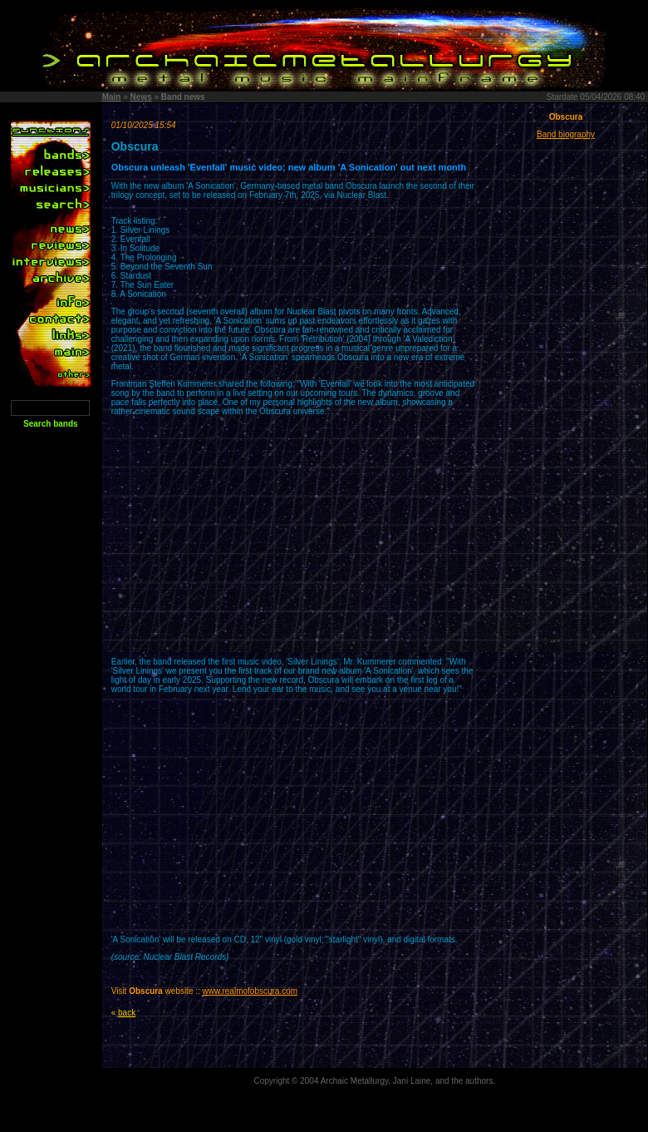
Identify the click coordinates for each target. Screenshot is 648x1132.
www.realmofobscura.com (250, 991)
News (141, 96)
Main (111, 96)
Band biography (566, 134)
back (126, 1012)
